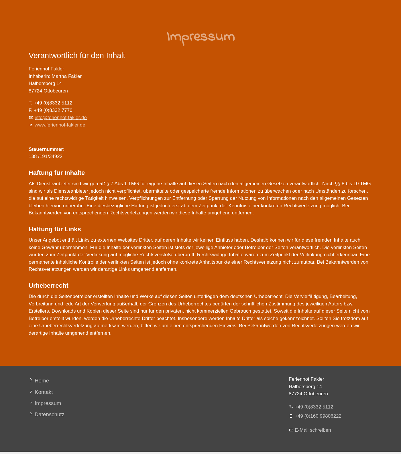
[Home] (39, 381)
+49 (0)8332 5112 (314, 407)
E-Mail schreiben (313, 430)
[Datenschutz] (46, 414)
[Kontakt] (41, 392)
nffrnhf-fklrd (61, 117)
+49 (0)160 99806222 (318, 416)
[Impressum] (45, 403)
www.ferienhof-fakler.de (60, 125)
